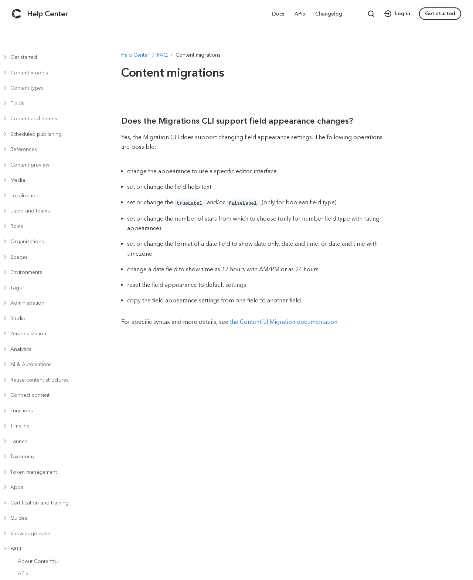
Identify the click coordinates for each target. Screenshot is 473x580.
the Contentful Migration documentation (283, 321)
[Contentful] (16, 14)
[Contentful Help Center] (47, 13)
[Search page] (371, 14)
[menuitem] (279, 13)
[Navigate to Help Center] (135, 55)
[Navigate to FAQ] (162, 55)
